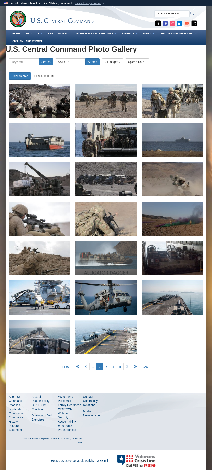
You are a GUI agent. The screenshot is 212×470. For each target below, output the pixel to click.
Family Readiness (69, 405)
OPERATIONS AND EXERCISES (96, 33)
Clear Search (19, 76)
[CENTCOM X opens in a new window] (158, 23)
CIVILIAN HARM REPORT (27, 41)
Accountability (67, 421)
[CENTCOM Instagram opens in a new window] (172, 23)
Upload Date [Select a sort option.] (137, 62)
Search (46, 62)
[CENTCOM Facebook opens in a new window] (165, 23)
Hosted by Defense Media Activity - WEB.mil (79, 460)
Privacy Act (69, 438)
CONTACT (129, 33)
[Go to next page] (127, 366)
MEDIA (148, 33)
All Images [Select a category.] (112, 62)
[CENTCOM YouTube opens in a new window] (187, 23)
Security (63, 417)
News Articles (91, 415)
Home (16, 33)
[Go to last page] (146, 366)
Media (87, 411)
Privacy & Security (31, 438)
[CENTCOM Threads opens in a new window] (194, 23)
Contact (88, 396)
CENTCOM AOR (59, 33)
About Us (15, 396)
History (13, 421)
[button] (90, 3)
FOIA (60, 438)
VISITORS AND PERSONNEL (178, 33)
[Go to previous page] (86, 366)
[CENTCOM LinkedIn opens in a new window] (179, 23)
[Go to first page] (66, 366)
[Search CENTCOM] (172, 13)
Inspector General (49, 438)
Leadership (16, 409)
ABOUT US (34, 33)
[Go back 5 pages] (77, 366)
